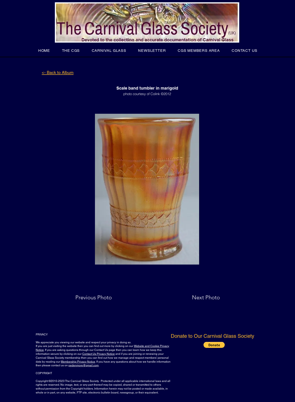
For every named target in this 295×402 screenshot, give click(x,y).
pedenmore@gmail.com (83, 365)
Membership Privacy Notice (78, 361)
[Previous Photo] (100, 297)
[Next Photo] (197, 297)
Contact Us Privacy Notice (98, 353)
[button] (71, 50)
